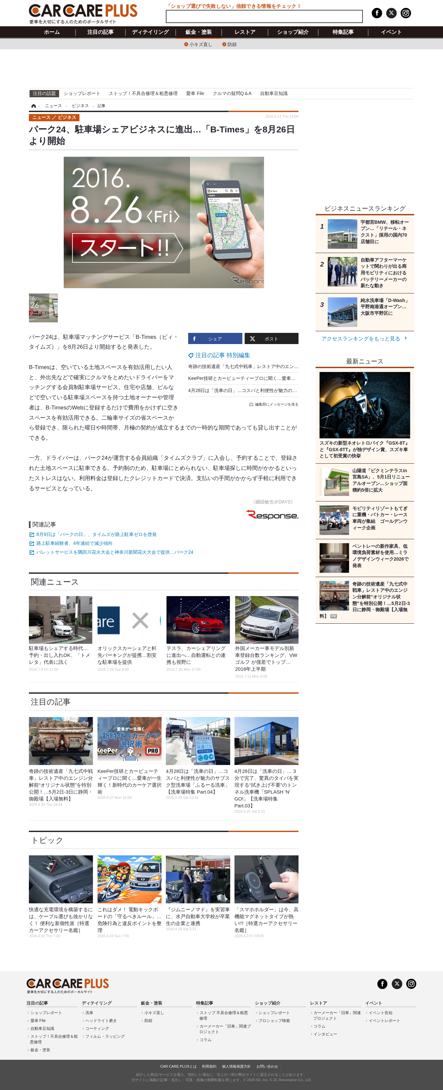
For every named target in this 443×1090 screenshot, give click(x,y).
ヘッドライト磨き (101, 1020)
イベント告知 (380, 1012)
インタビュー (325, 1034)
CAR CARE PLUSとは (178, 1066)
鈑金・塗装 (199, 32)
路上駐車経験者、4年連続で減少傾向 (74, 543)
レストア (244, 32)
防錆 (232, 44)
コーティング (97, 1028)
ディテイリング (150, 32)
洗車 (89, 1012)
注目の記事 (100, 32)
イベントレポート (384, 1020)
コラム (205, 1039)
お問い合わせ (267, 1066)
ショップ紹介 (293, 32)
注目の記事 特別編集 (222, 355)
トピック (47, 840)
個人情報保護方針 (236, 1066)
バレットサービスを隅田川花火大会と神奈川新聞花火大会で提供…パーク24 (114, 552)
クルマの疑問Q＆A (232, 93)
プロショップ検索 (274, 1020)
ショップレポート (82, 93)
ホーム (52, 32)
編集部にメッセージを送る (274, 404)
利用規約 (209, 1066)
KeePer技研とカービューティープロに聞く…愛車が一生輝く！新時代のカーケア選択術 (278, 378)
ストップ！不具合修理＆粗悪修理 (143, 93)
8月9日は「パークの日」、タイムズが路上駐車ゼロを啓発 (96, 534)
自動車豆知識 (274, 93)
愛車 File (195, 93)
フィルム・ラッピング (105, 1036)
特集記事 (343, 32)
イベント (391, 32)
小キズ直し (200, 44)
